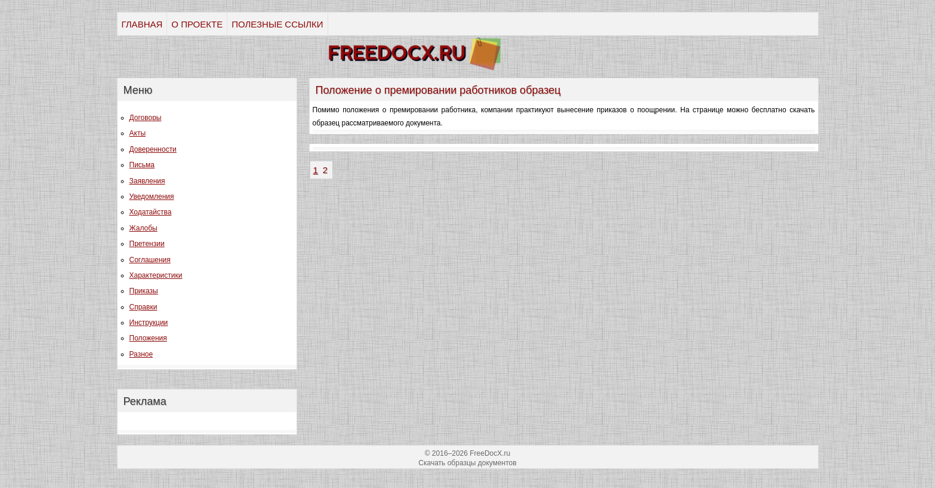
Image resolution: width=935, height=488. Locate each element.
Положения (148, 338)
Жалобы (143, 228)
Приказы (143, 291)
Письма (142, 165)
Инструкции (148, 322)
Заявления (147, 181)
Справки (143, 307)
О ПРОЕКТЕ (197, 24)
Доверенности (153, 149)
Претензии (147, 244)
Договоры (145, 117)
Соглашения (150, 260)
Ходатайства (150, 212)
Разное (141, 354)
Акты (137, 133)
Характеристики (156, 275)
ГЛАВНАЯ (142, 24)
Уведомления (151, 196)
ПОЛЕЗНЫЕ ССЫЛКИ (277, 24)
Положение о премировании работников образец (438, 90)
